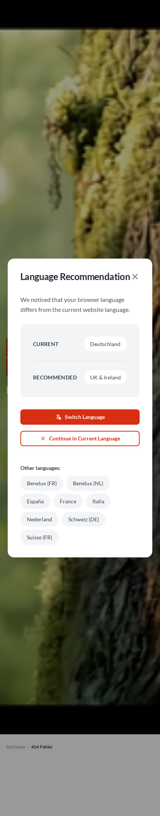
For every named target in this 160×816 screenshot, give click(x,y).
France (68, 501)
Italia (98, 501)
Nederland (39, 519)
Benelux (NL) (88, 483)
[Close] (135, 276)
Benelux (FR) (42, 483)
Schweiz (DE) (83, 519)
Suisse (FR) (39, 537)
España (35, 501)
